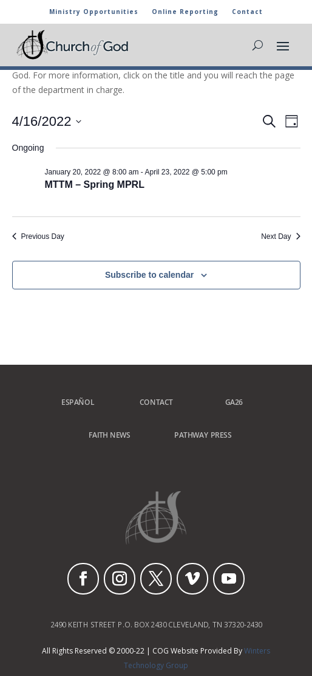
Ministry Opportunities (93, 12)
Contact (247, 12)
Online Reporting (185, 12)
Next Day (280, 236)
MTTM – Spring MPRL (94, 184)
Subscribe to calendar (149, 275)
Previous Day (38, 236)
